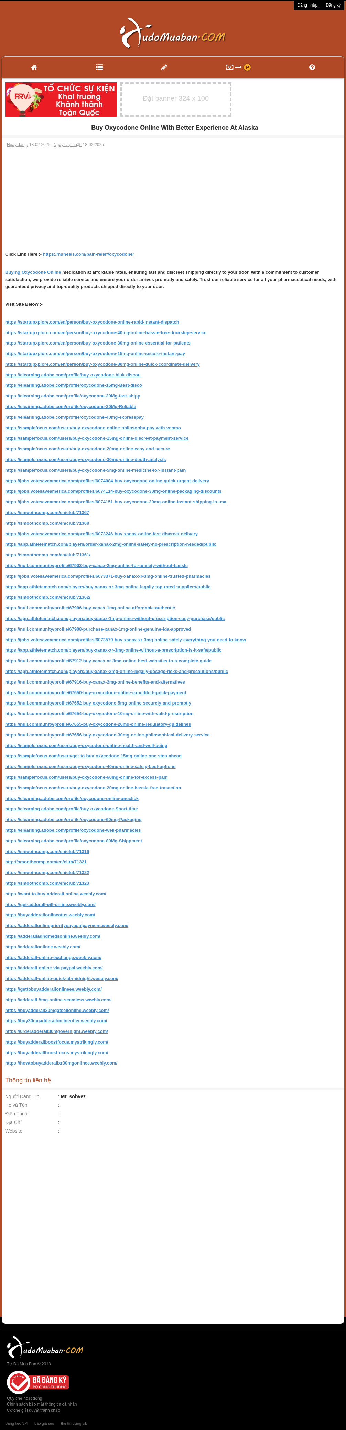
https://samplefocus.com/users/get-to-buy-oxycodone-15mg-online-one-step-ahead (93, 755)
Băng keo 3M (16, 1423)
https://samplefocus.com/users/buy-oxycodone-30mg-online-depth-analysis (85, 459)
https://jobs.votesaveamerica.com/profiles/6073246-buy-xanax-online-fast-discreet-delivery (101, 533)
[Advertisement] (173, 199)
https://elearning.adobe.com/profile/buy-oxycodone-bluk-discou (73, 375)
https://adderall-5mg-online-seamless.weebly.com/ (58, 999)
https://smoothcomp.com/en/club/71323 (47, 883)
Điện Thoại (17, 1113)
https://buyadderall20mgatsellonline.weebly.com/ (57, 1010)
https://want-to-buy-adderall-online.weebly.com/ (55, 893)
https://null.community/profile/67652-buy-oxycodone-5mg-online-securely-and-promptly (98, 703)
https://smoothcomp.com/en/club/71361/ (47, 554)
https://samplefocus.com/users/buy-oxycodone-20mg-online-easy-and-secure (87, 448)
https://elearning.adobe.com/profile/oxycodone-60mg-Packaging (73, 819)
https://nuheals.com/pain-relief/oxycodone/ (88, 254)
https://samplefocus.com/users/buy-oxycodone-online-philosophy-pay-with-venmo (93, 427)
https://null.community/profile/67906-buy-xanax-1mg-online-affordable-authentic (90, 607)
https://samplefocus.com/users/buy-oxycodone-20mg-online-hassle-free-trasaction (93, 787)
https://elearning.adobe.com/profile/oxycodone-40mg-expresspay (74, 417)
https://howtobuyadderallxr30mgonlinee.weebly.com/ (61, 1063)
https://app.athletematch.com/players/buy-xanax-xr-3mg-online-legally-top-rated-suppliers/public (107, 586)
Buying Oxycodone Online (33, 272)
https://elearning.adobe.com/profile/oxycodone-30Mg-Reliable (70, 406)
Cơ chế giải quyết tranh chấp (33, 1410)
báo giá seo (44, 1423)
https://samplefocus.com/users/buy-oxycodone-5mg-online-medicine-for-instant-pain (95, 470)
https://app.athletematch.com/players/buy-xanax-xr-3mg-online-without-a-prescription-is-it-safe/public (113, 650)
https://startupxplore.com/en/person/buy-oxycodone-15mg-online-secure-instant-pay (95, 353)
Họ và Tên (16, 1105)
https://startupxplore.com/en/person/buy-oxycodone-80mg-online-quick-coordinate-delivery (102, 364)
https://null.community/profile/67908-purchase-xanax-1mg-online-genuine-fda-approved (98, 629)
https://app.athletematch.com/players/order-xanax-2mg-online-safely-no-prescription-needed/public (110, 544)
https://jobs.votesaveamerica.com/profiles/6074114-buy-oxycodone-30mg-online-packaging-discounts (113, 491)
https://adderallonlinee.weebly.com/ (42, 946)
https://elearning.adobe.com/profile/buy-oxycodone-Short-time (71, 808)
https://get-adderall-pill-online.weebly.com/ (50, 904)
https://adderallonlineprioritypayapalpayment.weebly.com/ (66, 925)
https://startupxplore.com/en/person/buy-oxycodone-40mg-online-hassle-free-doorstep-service (105, 332)
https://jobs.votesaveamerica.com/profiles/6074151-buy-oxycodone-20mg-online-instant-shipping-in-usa (115, 501)
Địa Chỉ (13, 1122)
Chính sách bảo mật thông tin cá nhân (42, 1404)
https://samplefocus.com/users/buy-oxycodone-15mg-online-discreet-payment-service (96, 438)
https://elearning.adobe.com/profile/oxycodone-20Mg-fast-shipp (72, 396)
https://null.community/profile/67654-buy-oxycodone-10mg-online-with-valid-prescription (99, 713)
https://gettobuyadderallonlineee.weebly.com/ (53, 989)
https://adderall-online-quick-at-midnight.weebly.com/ (61, 978)
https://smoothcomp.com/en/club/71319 (47, 851)
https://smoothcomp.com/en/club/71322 (47, 872)
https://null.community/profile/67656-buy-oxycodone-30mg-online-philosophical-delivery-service (107, 735)
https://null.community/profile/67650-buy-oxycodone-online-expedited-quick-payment (95, 692)
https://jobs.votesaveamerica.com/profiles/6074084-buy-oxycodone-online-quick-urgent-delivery (107, 480)
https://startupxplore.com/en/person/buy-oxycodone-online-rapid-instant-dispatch (92, 322)
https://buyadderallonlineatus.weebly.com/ (50, 914)
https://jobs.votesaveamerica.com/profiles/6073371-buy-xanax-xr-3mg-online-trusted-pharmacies (107, 576)
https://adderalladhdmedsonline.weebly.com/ (52, 936)
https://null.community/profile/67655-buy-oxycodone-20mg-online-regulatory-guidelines (98, 724)
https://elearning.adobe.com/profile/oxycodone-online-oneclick (72, 798)
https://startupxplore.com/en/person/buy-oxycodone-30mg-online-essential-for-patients (98, 343)
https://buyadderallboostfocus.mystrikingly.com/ (56, 1042)
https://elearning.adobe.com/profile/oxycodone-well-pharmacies (73, 830)
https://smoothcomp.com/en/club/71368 (47, 523)
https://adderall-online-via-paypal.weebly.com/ (54, 967)
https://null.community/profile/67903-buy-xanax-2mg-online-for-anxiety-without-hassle (96, 565)
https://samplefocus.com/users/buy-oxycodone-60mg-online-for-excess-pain (86, 777)
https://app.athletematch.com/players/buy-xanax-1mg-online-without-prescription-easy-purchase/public (115, 618)
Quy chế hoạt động (24, 1398)
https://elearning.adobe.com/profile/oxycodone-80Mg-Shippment (73, 840)
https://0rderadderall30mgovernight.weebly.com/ (56, 1031)
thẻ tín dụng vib (74, 1423)
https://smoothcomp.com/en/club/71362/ (47, 597)
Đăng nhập (307, 5)
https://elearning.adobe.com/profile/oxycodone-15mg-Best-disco (73, 385)
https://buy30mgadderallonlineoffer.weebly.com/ (56, 1020)
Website (13, 1131)
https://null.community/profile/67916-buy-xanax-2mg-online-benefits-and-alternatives (95, 682)
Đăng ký (333, 5)
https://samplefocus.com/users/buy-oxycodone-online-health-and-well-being (86, 745)
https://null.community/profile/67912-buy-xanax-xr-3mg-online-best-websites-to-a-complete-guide (108, 660)
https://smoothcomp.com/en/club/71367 (47, 512)
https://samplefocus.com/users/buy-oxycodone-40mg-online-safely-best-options (90, 766)
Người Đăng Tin (22, 1096)
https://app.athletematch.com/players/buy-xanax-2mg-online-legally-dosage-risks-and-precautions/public (116, 671)
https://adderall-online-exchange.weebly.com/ (53, 957)
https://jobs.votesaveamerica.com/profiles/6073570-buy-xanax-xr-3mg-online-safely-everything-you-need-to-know (125, 639)
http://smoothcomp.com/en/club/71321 (46, 861)
